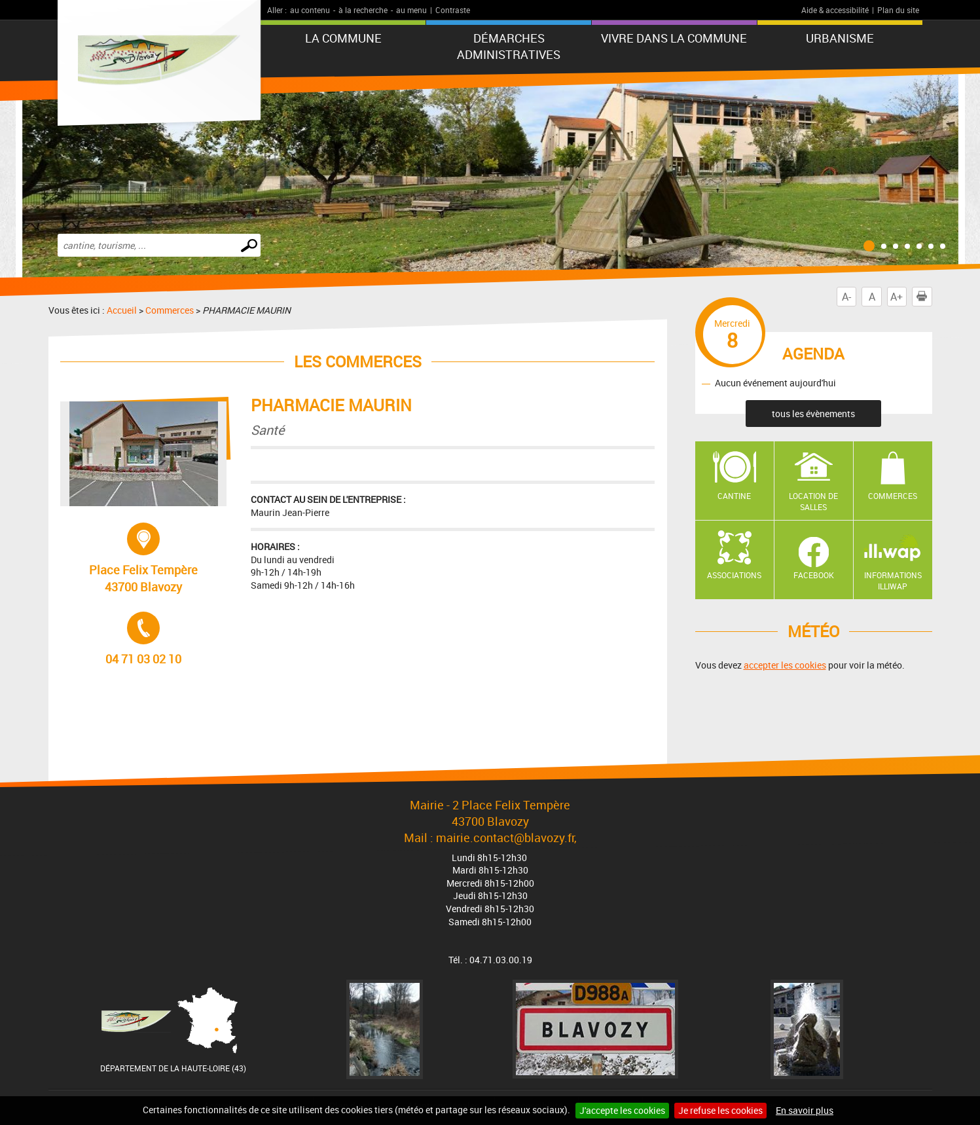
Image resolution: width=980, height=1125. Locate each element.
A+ (896, 296)
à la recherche (363, 10)
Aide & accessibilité (835, 10)
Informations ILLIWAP (893, 580)
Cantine (734, 495)
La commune (343, 38)
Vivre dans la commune (674, 38)
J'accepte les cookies (622, 1110)
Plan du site (898, 10)
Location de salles (813, 501)
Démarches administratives (508, 46)
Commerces (169, 310)
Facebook (813, 575)
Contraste (452, 10)
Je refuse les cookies (720, 1110)
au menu (411, 10)
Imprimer (924, 296)
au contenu (310, 10)
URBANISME (840, 38)
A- (846, 296)
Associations (734, 575)
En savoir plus (804, 1110)
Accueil (122, 310)
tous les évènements (813, 413)
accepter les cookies (785, 665)
